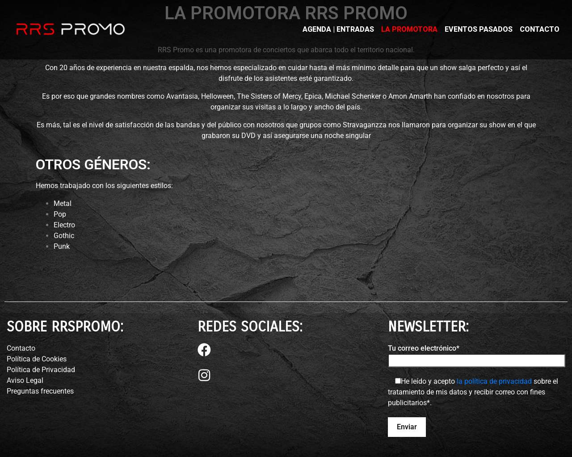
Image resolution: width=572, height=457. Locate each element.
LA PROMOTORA (409, 29)
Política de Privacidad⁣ (41, 369)
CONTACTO (539, 29)
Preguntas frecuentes (40, 391)
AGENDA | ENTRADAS (338, 29)
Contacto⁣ (21, 348)
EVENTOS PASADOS (479, 29)
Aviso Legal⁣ (25, 380)
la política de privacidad (494, 381)
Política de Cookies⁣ (37, 359)
